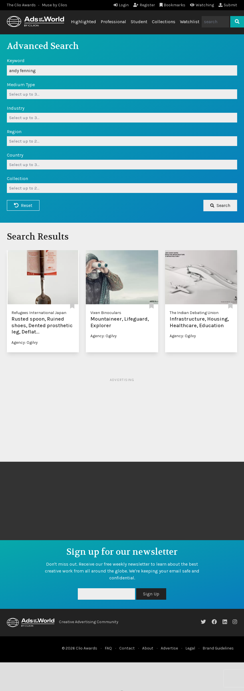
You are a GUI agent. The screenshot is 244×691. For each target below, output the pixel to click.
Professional (113, 21)
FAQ (108, 648)
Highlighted (83, 21)
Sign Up (151, 594)
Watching (202, 5)
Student (139, 21)
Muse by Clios (54, 5)
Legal (190, 648)
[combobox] (122, 94)
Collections (163, 21)
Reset (23, 205)
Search (220, 205)
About (147, 648)
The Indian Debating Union (194, 312)
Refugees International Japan (38, 312)
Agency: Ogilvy (24, 342)
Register (144, 5)
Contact (127, 648)
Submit (228, 5)
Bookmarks (173, 5)
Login (121, 5)
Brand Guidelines (218, 648)
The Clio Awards (21, 5)
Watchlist (189, 21)
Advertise (169, 648)
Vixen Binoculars (105, 312)
